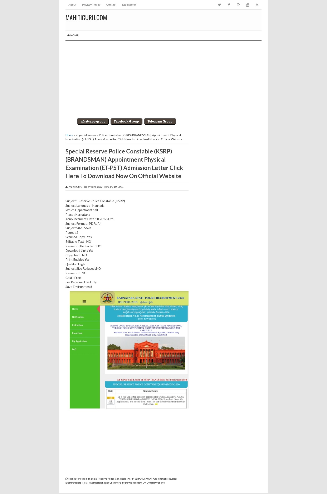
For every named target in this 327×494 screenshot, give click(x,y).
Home (73, 35)
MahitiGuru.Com (86, 17)
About (72, 4)
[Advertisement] (163, 76)
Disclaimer (129, 4)
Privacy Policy (91, 4)
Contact (111, 4)
